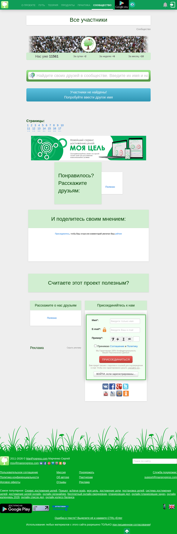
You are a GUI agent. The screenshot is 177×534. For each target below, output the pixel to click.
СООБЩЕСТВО (102, 5)
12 (33, 128)
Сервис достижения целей (41, 490)
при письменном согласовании (131, 524)
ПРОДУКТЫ (68, 5)
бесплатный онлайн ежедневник (87, 494)
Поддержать (86, 472)
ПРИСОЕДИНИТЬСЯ (116, 359)
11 (28, 128)
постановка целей (133, 490)
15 (49, 128)
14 (44, 128)
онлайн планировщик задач (149, 494)
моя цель (92, 490)
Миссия (61, 472)
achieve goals (77, 490)
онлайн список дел (32, 497)
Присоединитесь (62, 234)
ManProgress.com (37, 458)
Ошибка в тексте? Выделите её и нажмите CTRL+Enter (88, 517)
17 (59, 128)
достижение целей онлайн (25, 494)
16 (54, 128)
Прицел (63, 490)
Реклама (84, 482)
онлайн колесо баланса (59, 497)
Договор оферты (10, 482)
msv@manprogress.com (24, 463)
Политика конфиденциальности (19, 477)
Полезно (110, 186)
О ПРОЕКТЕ (28, 5)
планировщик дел (119, 494)
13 (38, 128)
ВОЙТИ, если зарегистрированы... (115, 374)
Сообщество (143, 29)
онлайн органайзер (54, 494)
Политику (132, 346)
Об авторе (62, 477)
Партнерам (86, 477)
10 (62, 125)
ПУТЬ (41, 5)
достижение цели (110, 490)
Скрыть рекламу (74, 348)
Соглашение (117, 346)
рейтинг (118, 234)
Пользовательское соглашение (19, 472)
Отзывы (61, 482)
